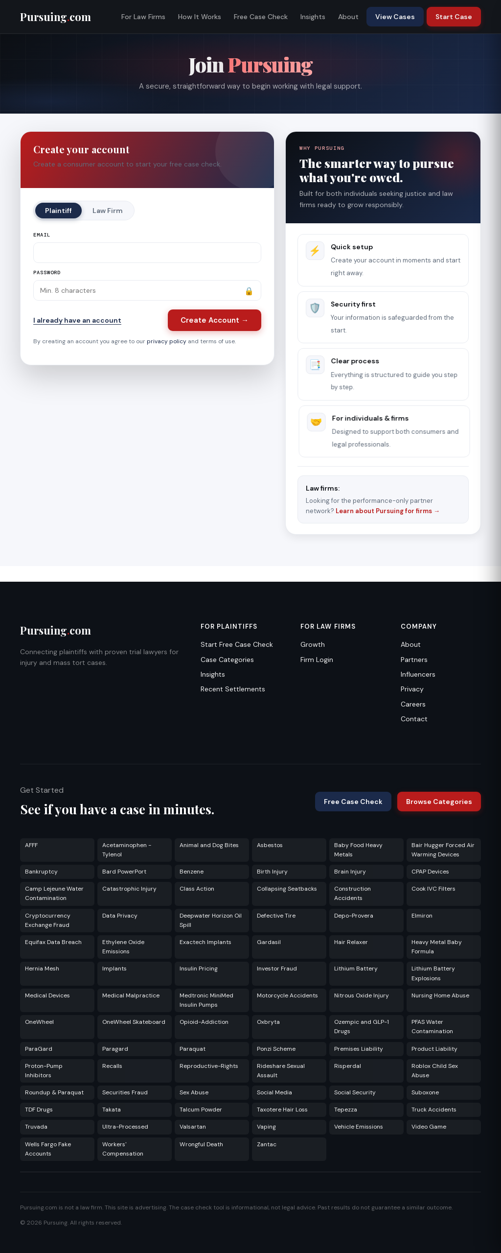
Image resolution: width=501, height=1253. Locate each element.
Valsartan (193, 1127)
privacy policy (166, 341)
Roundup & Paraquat (54, 1092)
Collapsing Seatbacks (287, 889)
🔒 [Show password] (249, 291)
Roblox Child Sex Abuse (434, 1070)
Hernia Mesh (42, 968)
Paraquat (192, 1049)
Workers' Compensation (122, 1149)
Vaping (266, 1127)
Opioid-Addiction (204, 1022)
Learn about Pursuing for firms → (388, 511)
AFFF (31, 845)
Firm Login (316, 659)
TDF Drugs (39, 1109)
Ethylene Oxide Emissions (123, 946)
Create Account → (215, 320)
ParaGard (38, 1049)
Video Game (428, 1127)
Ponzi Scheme (276, 1049)
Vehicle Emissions (358, 1127)
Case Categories (227, 659)
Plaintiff (58, 210)
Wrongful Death (201, 1144)
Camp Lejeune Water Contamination (54, 893)
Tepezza (345, 1109)
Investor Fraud (277, 968)
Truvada (36, 1127)
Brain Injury (350, 871)
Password (47, 272)
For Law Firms (143, 16)
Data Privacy (119, 916)
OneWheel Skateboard (133, 1022)
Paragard (115, 1049)
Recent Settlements (233, 689)
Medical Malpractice (130, 995)
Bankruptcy (41, 871)
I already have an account (77, 320)
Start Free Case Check (237, 644)
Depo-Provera (353, 916)
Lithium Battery (356, 968)
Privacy (412, 689)
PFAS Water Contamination (432, 1026)
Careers (413, 704)
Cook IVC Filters (433, 889)
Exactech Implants (205, 942)
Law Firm (107, 210)
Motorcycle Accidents (287, 995)
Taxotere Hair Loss (282, 1109)
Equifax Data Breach (53, 942)
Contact (414, 718)
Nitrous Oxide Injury (361, 995)
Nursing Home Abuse (440, 995)
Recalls (112, 1066)
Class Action (197, 889)
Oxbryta (268, 1022)
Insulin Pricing (199, 968)
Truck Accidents (433, 1109)
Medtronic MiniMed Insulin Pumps (206, 1000)
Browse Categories (439, 801)
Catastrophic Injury (129, 889)
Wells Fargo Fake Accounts (48, 1149)
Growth (312, 644)
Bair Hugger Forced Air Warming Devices (443, 849)
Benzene (192, 871)
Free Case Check (261, 16)
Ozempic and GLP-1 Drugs (361, 1026)
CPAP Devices (430, 871)
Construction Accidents (352, 893)
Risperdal (347, 1066)
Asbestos (270, 845)
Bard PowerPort (124, 871)
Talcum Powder (201, 1109)
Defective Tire (276, 916)
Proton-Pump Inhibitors (44, 1070)
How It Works (199, 16)
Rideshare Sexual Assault (281, 1070)
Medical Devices (47, 995)
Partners (414, 659)
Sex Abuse (194, 1092)
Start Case (453, 16)
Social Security (355, 1092)
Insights (312, 16)
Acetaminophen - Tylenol (126, 849)
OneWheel (39, 1022)
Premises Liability (358, 1049)
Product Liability (434, 1049)
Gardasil (269, 942)
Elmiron (422, 916)
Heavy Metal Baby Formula (436, 946)
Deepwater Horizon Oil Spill (211, 920)
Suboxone (425, 1092)
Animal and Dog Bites (209, 845)
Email (41, 235)
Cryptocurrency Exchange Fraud (47, 920)
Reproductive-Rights (209, 1066)
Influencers (418, 674)
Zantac (266, 1144)
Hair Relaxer (351, 942)
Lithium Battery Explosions (433, 973)
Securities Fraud (125, 1092)
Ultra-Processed (125, 1127)
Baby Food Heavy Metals (358, 849)
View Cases (395, 16)
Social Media (274, 1092)
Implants (114, 968)
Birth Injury (272, 871)
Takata (111, 1109)
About (348, 16)
